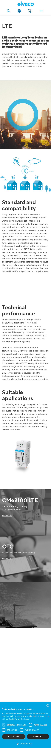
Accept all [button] (38, 736)
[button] (25, 743)
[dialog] (25, 725)
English (19, 11)
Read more (7, 515)
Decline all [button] (13, 736)
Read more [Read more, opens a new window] (25, 719)
